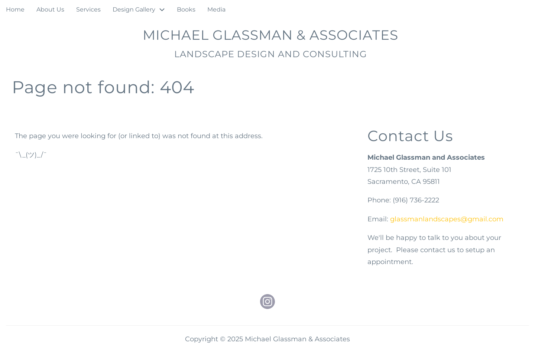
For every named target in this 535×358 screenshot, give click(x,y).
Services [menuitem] (88, 9)
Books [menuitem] (186, 9)
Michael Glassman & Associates (270, 35)
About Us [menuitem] (50, 9)
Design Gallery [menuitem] (134, 9)
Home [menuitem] (15, 9)
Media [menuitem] (216, 9)
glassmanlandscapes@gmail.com (446, 219)
